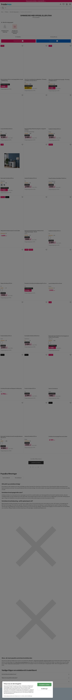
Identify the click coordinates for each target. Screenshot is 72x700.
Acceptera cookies (44, 684)
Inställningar (44, 688)
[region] (27, 689)
